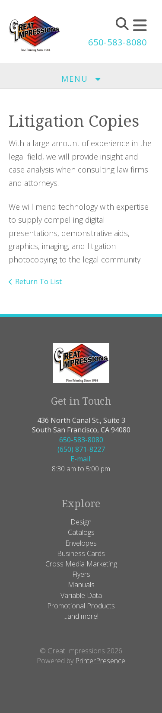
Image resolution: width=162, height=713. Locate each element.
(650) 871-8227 (81, 449)
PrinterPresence (100, 660)
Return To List (38, 281)
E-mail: (81, 459)
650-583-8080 (117, 42)
